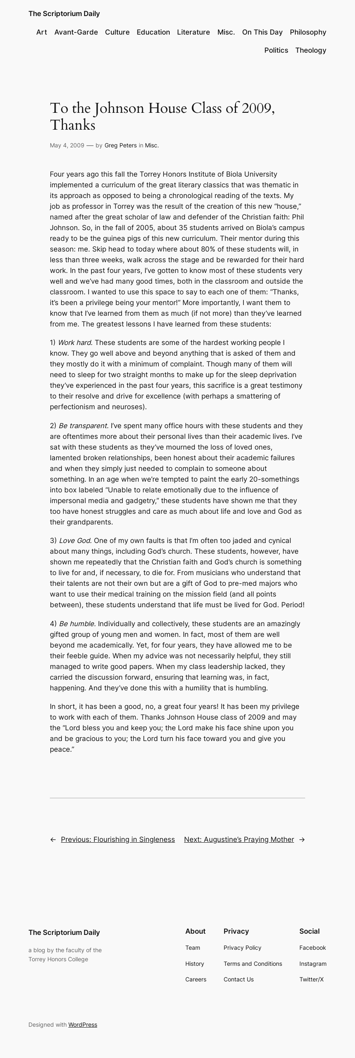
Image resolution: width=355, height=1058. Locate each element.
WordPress (82, 1024)
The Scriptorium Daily (64, 13)
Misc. (152, 145)
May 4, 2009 (67, 145)
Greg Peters (121, 145)
